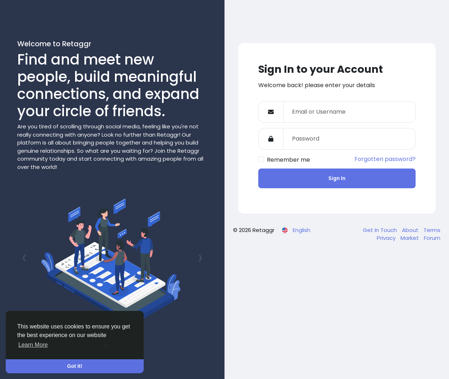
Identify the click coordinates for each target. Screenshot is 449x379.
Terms (431, 230)
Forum (432, 238)
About (411, 230)
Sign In (337, 178)
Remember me (288, 160)
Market (410, 238)
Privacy (387, 238)
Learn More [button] (33, 345)
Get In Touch (380, 230)
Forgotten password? (385, 159)
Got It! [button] (74, 366)
